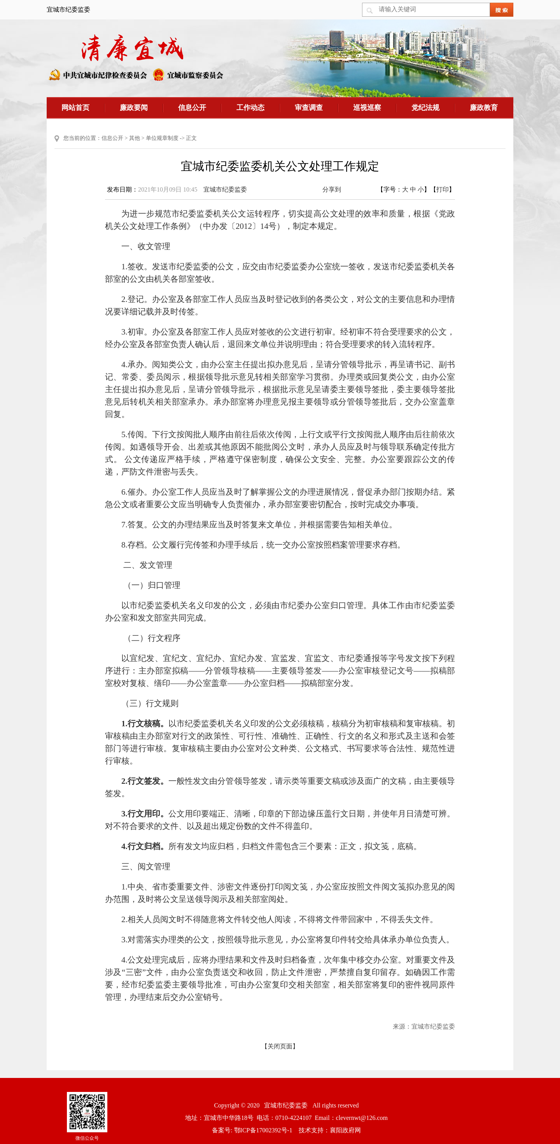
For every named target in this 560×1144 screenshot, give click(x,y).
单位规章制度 (162, 138)
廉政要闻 (134, 108)
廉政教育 (484, 108)
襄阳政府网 (345, 1130)
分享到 (331, 189)
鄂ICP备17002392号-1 (263, 1130)
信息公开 (192, 108)
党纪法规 (425, 108)
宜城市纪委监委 (225, 189)
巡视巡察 (367, 108)
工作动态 (250, 108)
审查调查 (309, 108)
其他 (134, 138)
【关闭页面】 (280, 1046)
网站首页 (75, 108)
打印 (442, 189)
